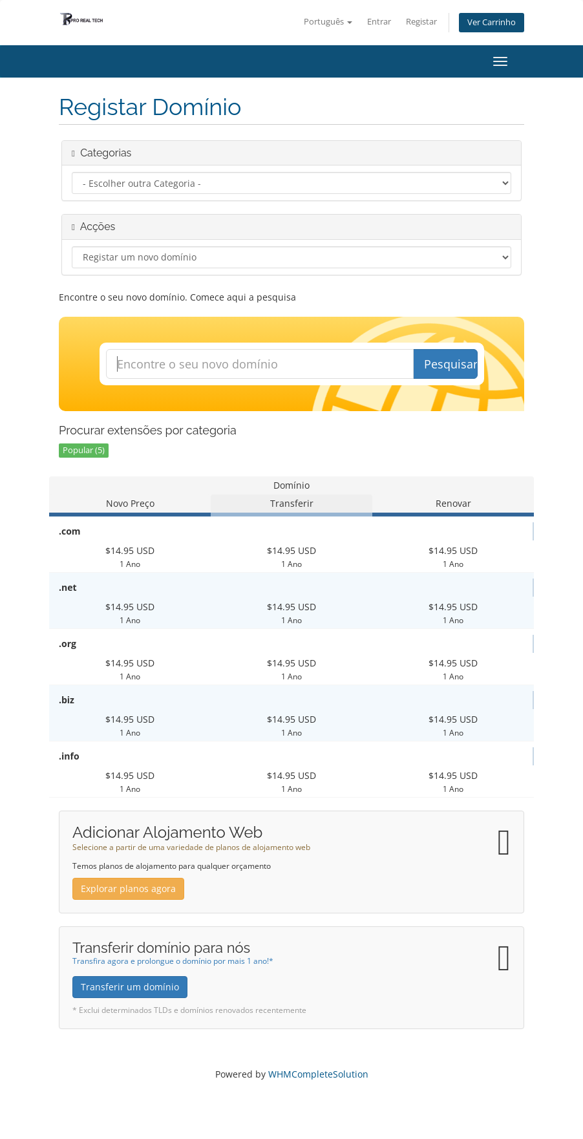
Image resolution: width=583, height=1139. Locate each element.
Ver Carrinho (491, 22)
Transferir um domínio (130, 987)
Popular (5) (84, 450)
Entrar (379, 21)
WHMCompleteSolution (318, 1074)
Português (328, 21)
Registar (421, 21)
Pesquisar (451, 364)
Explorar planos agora (128, 888)
